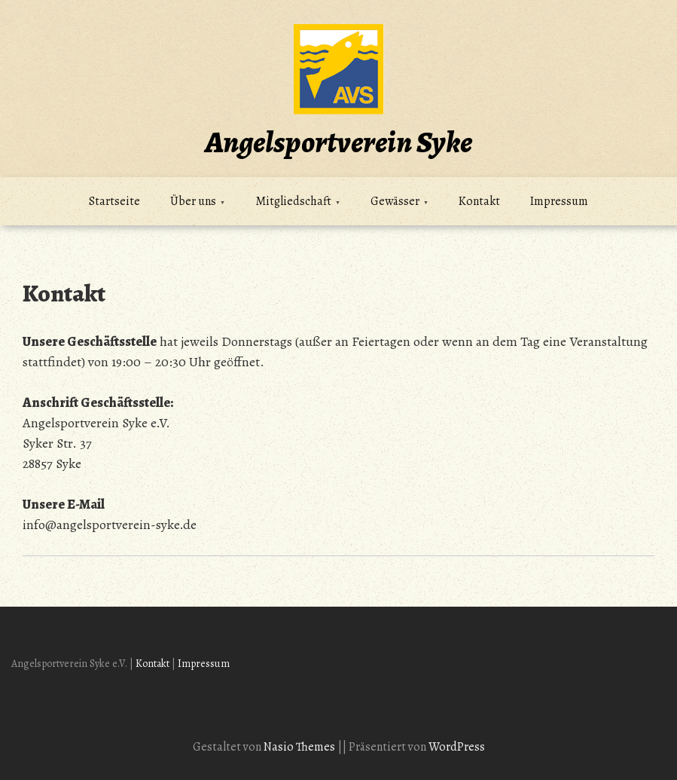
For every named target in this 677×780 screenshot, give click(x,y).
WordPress (456, 747)
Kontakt (479, 201)
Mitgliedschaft (293, 201)
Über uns (193, 201)
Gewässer (395, 201)
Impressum (559, 201)
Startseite (114, 201)
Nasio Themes (300, 747)
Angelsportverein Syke (338, 142)
